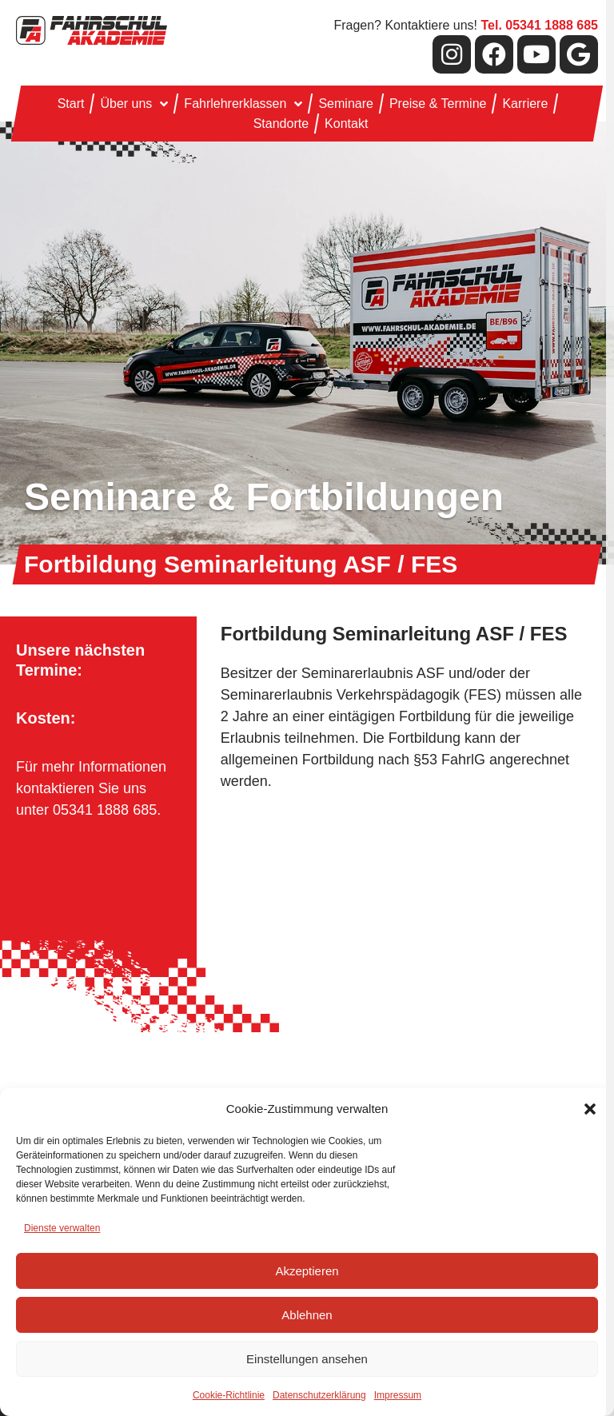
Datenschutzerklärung (319, 1395)
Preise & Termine (438, 103)
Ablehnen (306, 1315)
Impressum (397, 1395)
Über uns (134, 104)
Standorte (281, 123)
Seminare (345, 103)
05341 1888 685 (105, 810)
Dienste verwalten (62, 1228)
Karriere (525, 103)
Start (71, 103)
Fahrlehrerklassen (243, 104)
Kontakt (346, 123)
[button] (590, 1109)
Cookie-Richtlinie (229, 1395)
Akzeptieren (306, 1271)
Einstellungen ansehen (307, 1359)
